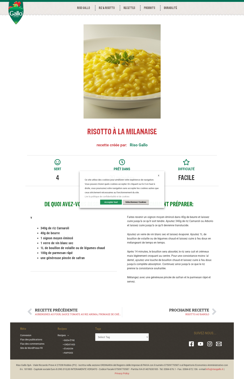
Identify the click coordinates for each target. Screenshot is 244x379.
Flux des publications (31, 339)
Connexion (25, 335)
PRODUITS (150, 8)
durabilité (170, 8)
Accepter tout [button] (111, 202)
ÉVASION (67, 348)
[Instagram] (209, 344)
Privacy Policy (122, 373)
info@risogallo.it (214, 369)
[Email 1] (219, 344)
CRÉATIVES (68, 344)
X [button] (158, 175)
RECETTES (130, 8)
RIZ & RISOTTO (107, 8)
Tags (98, 329)
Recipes (63, 335)
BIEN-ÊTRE (68, 340)
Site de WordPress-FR (31, 348)
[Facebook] (191, 344)
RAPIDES (67, 352)
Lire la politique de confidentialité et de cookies (107, 196)
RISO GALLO (84, 8)
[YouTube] (200, 344)
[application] (67, 335)
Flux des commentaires (32, 343)
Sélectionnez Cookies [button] (135, 202)
